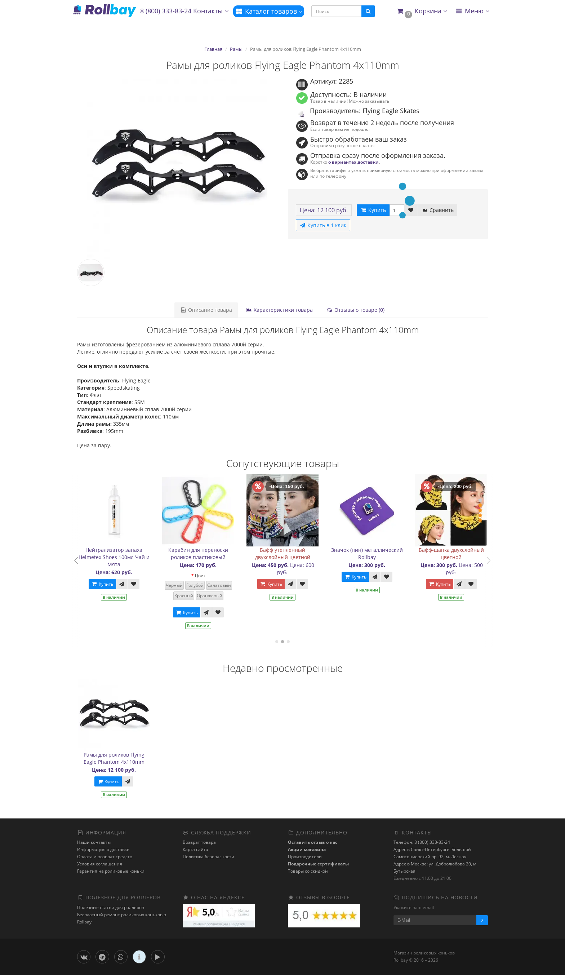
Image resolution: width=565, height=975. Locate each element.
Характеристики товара (279, 309)
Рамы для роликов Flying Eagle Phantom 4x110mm (114, 758)
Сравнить (438, 210)
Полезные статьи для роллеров (110, 907)
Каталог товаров (268, 11)
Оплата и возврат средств (104, 857)
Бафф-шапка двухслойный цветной (462, 553)
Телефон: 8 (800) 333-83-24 (421, 842)
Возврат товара (199, 842)
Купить (113, 584)
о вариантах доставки (353, 162)
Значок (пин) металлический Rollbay (378, 553)
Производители (305, 857)
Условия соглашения (99, 864)
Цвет (211, 575)
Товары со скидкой (308, 871)
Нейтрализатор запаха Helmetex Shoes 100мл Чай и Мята (125, 557)
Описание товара (206, 309)
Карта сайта (195, 849)
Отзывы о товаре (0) (355, 309)
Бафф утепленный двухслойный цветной (293, 553)
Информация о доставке (103, 849)
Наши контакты (94, 842)
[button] (421, 11)
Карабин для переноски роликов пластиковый (209, 553)
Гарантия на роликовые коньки (110, 871)
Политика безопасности (208, 857)
